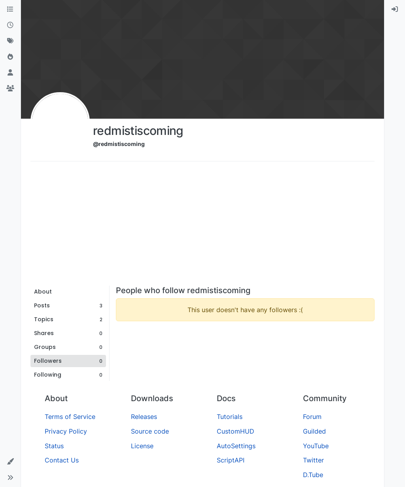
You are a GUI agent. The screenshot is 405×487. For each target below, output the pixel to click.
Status (54, 446)
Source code (150, 431)
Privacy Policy (66, 431)
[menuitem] (395, 9)
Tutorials (229, 417)
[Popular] (10, 57)
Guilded (314, 431)
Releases (144, 417)
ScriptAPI (230, 460)
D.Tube (313, 475)
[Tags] (10, 41)
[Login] (395, 9)
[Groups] (10, 88)
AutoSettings (236, 446)
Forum (312, 417)
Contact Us (62, 460)
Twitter (313, 460)
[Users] (10, 72)
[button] (10, 461)
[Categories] (10, 9)
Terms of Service (70, 417)
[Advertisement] (202, 226)
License (142, 446)
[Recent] (10, 25)
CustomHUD (235, 431)
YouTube (316, 446)
